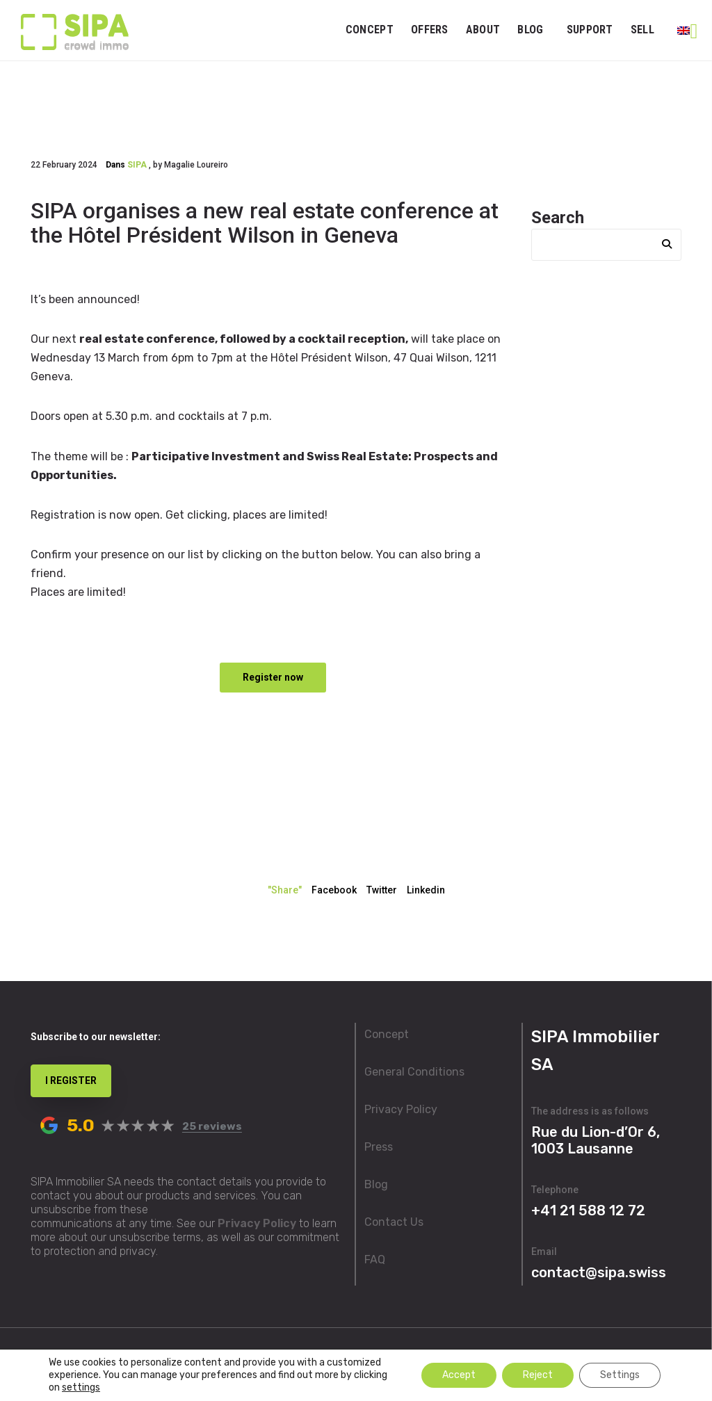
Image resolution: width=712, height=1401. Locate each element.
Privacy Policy (257, 1223)
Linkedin (426, 890)
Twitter (381, 890)
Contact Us (393, 1222)
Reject (538, 1375)
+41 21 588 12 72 (588, 1210)
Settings (620, 1375)
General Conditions (414, 1071)
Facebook (334, 890)
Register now (273, 677)
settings (81, 1387)
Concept (386, 1034)
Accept (459, 1375)
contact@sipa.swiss (598, 1272)
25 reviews (212, 1126)
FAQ (374, 1259)
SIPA (137, 165)
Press (378, 1146)
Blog (376, 1184)
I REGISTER (71, 1080)
